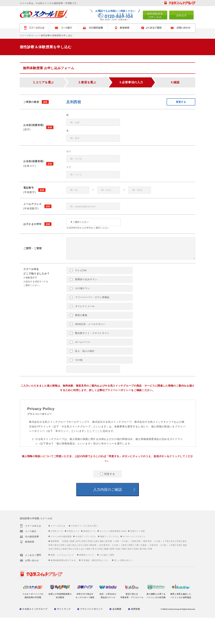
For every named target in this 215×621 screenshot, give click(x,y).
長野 (62, 548)
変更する (181, 101)
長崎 (124, 552)
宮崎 (136, 552)
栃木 (185, 544)
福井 (86, 548)
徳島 (88, 552)
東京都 (109, 544)
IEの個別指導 (93, 28)
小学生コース (57, 534)
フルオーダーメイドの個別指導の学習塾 (33, 597)
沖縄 (150, 552)
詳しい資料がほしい (123, 563)
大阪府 (143, 548)
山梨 (68, 548)
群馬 (51, 548)
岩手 (78, 544)
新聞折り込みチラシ (83, 282)
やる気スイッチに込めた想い (84, 529)
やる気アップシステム (85, 540)
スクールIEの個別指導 (61, 540)
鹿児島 (143, 552)
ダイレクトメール (82, 309)
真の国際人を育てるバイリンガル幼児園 (156, 597)
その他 (76, 363)
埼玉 (173, 544)
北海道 (65, 544)
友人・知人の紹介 (82, 354)
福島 (102, 544)
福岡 (112, 552)
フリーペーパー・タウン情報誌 (89, 300)
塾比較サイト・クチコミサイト (89, 336)
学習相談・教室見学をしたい (95, 563)
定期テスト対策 (137, 534)
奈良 (51, 552)
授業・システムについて (62, 558)
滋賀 (185, 548)
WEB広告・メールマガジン (87, 327)
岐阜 (125, 548)
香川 (94, 552)
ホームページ (80, 345)
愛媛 (106, 552)
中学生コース (73, 534)
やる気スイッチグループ (34, 612)
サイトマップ (64, 612)
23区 (117, 544)
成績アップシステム (109, 540)
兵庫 (173, 548)
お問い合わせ (181, 28)
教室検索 (122, 28)
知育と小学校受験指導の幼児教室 (60, 597)
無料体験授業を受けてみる (63, 563)
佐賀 (118, 552)
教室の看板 (78, 318)
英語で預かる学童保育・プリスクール (132, 597)
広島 (76, 552)
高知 (100, 552)
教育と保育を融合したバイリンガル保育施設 (180, 597)
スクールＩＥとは (34, 28)
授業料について (86, 558)
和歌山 (57, 552)
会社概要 (116, 612)
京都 (179, 548)
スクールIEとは (58, 529)
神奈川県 (136, 544)
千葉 (167, 544)
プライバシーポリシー (91, 612)
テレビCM (78, 273)
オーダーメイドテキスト (134, 540)
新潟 (56, 548)
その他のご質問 (106, 558)
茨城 (178, 544)
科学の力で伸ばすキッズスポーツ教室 (85, 597)
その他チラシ (80, 291)
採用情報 (135, 612)
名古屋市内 (104, 548)
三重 (137, 548)
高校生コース (89, 534)
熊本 (130, 552)
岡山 (70, 552)
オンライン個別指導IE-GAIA (113, 534)
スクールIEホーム (29, 35)
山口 (82, 552)
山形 (96, 544)
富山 (74, 548)
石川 (80, 548)
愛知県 (93, 548)
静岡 (131, 548)
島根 (65, 552)
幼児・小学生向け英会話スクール (108, 597)
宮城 (90, 544)
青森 (72, 544)
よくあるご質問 (151, 28)
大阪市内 (153, 548)
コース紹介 (63, 28)
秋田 (84, 544)
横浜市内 (147, 544)
